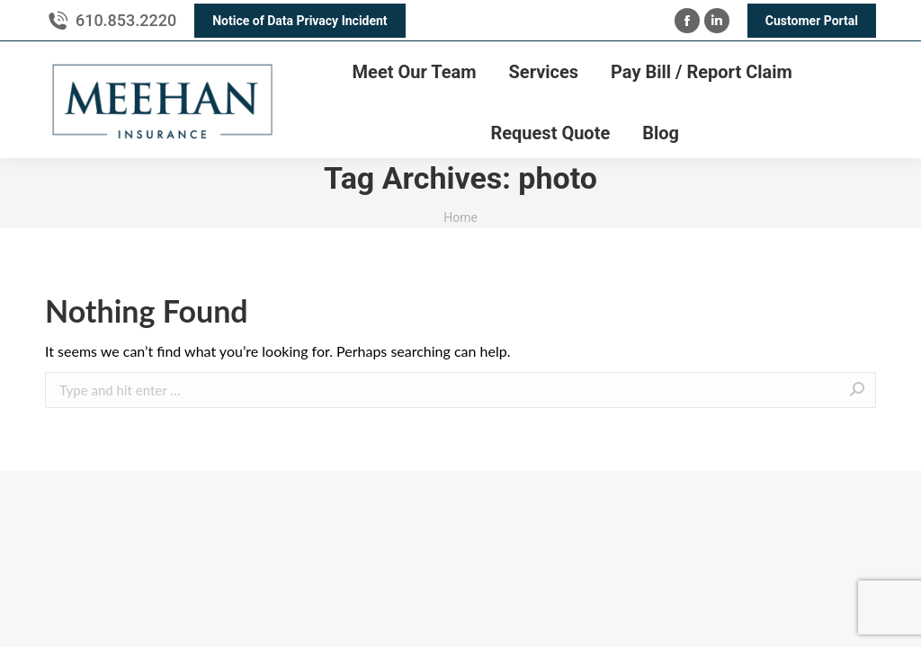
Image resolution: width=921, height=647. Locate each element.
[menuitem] (414, 72)
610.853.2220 (126, 20)
